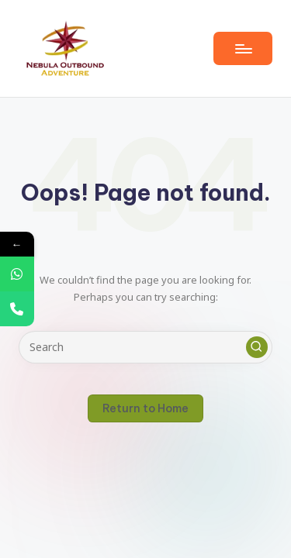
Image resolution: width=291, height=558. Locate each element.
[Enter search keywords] (145, 347)
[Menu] (242, 48)
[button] (257, 347)
